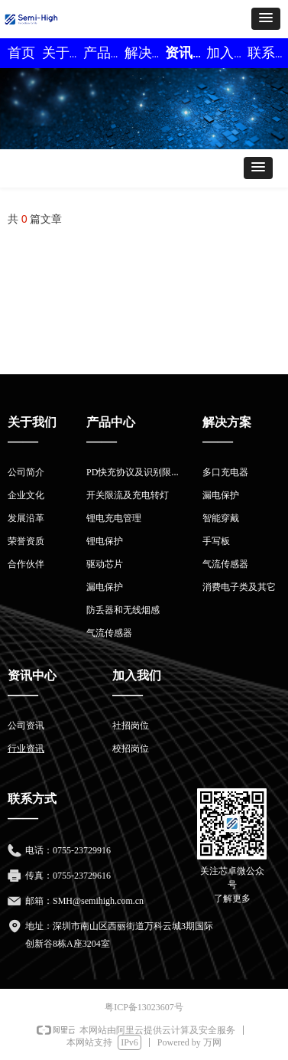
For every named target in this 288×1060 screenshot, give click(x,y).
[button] (265, 19)
